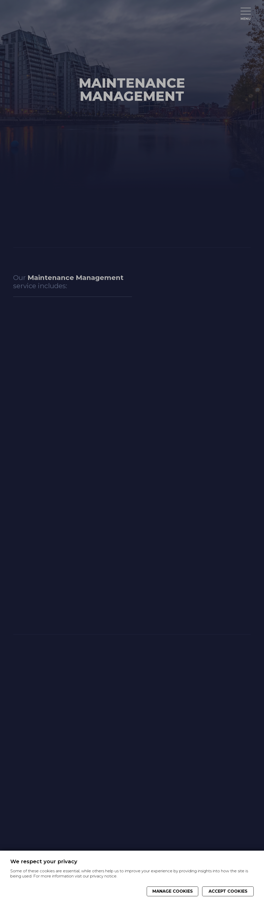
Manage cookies (172, 891)
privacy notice (103, 876)
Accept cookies (228, 891)
